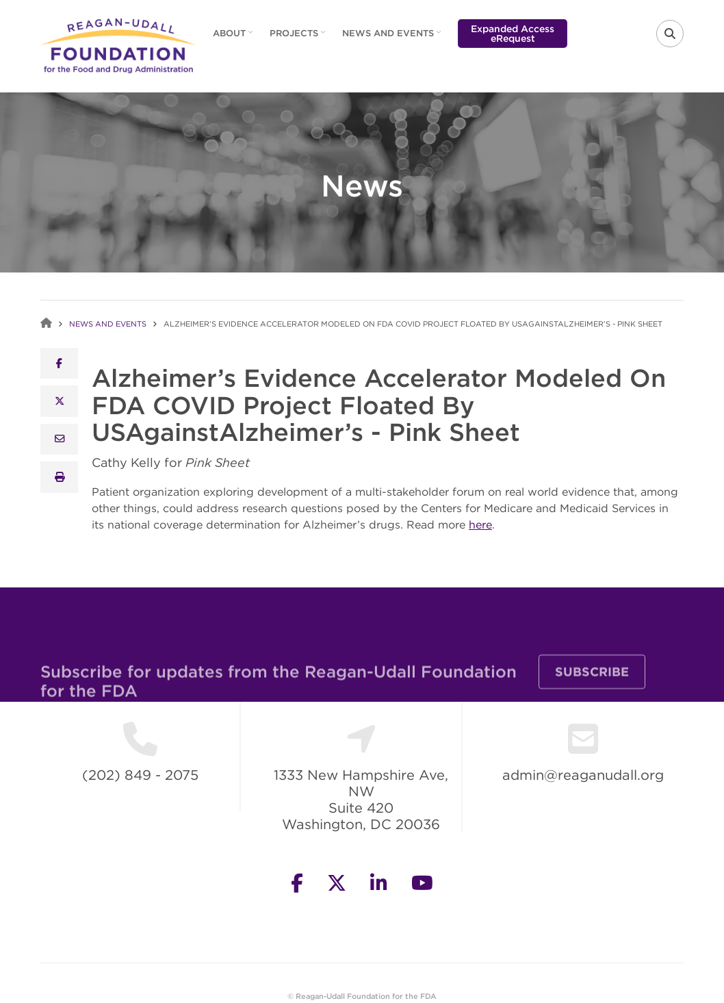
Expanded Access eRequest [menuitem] (512, 34)
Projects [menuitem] (295, 37)
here (480, 524)
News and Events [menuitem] (389, 37)
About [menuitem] (231, 37)
